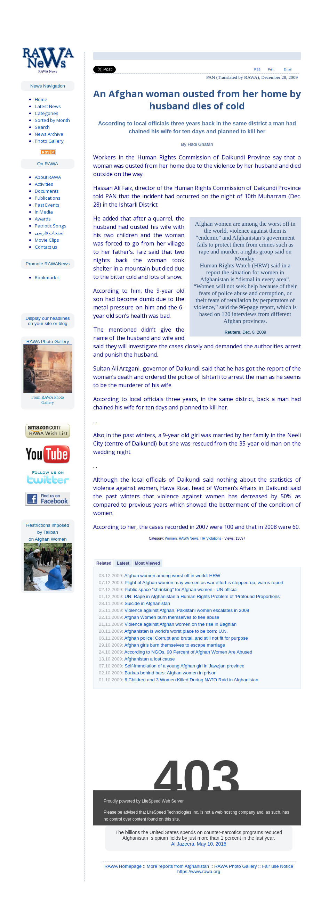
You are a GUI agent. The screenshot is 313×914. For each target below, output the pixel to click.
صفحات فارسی (49, 232)
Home (41, 99)
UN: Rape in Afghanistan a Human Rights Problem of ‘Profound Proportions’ (203, 596)
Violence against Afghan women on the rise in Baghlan (180, 624)
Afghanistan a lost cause (149, 659)
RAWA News (189, 538)
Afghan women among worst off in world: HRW (172, 575)
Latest (123, 563)
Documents (47, 191)
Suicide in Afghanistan (147, 603)
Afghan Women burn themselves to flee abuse (171, 617)
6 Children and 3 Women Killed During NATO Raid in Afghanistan (191, 679)
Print (271, 69)
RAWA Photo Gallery (235, 866)
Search (42, 127)
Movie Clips (47, 240)
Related (103, 563)
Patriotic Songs (50, 226)
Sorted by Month (52, 120)
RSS (257, 69)
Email (287, 69)
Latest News (48, 106)
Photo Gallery (49, 141)
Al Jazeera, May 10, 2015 (198, 844)
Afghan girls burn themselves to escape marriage (174, 645)
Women (171, 538)
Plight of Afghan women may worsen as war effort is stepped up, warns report (204, 582)
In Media (44, 212)
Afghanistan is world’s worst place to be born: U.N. (176, 631)
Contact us (46, 247)
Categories (46, 113)
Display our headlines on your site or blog (47, 321)
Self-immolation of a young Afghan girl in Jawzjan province (184, 665)
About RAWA (48, 177)
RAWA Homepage (123, 866)
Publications (48, 198)
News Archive (49, 134)
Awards (43, 219)
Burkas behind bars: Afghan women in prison (171, 672)
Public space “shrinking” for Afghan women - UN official (181, 589)
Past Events (47, 205)
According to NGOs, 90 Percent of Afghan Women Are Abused (188, 652)
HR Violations (210, 538)
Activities (44, 184)
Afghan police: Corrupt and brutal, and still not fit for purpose (186, 638)
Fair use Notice (277, 866)
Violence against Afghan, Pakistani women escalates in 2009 (187, 610)
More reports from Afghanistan (178, 866)
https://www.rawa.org (198, 871)
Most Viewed (147, 563)
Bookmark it (47, 277)
